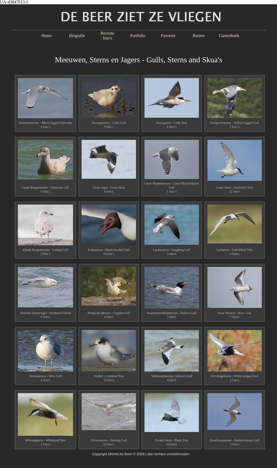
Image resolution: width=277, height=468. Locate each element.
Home (46, 35)
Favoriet (168, 35)
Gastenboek (229, 35)
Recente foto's (107, 35)
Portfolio (138, 35)
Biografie (77, 35)
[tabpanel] (138, 57)
